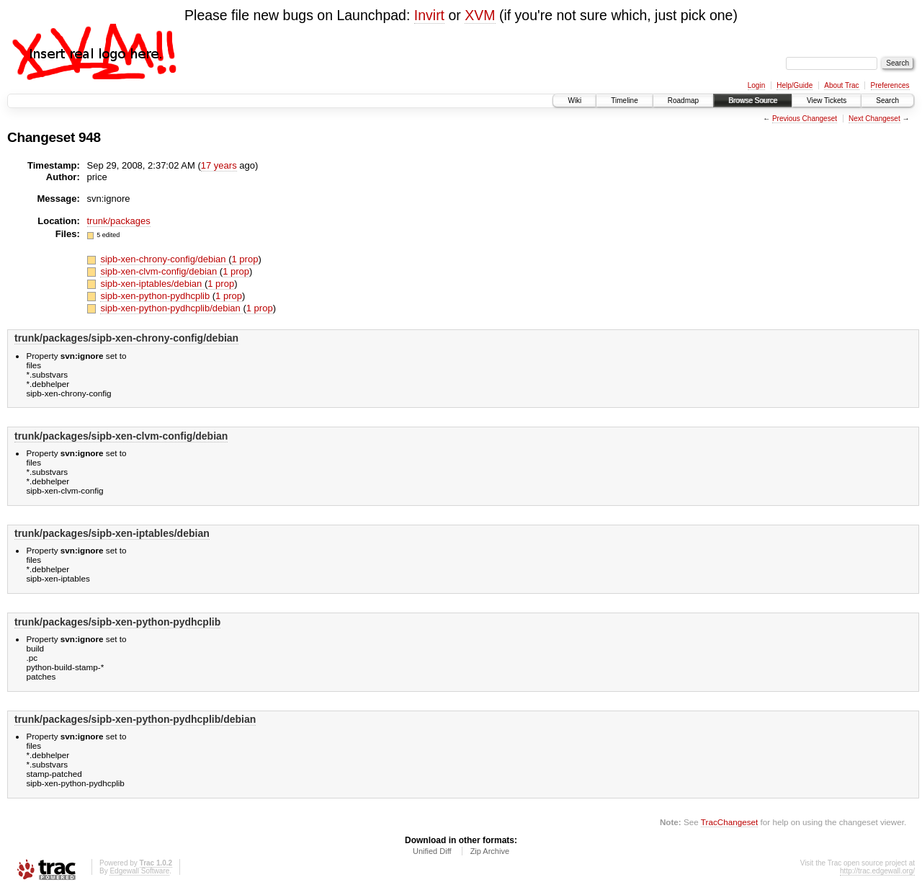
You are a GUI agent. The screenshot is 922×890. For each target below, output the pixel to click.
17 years (219, 165)
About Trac (841, 85)
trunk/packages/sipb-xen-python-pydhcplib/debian (135, 719)
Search (887, 100)
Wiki (574, 100)
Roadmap (683, 100)
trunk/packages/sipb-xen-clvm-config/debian (121, 436)
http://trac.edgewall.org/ (877, 871)
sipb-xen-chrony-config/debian (164, 259)
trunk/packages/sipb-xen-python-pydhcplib (117, 622)
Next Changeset (874, 119)
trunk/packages (119, 220)
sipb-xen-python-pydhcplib (156, 295)
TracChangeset (729, 822)
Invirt (429, 15)
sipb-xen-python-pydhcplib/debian (171, 308)
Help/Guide (794, 85)
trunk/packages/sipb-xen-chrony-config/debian (126, 338)
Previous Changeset (804, 119)
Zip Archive (489, 851)
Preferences (890, 85)
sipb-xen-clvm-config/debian (159, 271)
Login (756, 85)
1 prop (245, 259)
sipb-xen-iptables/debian (152, 283)
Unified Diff (432, 851)
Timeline (624, 100)
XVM (480, 15)
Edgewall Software (139, 871)
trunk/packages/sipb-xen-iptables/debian (112, 533)
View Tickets (826, 100)
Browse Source (752, 100)
